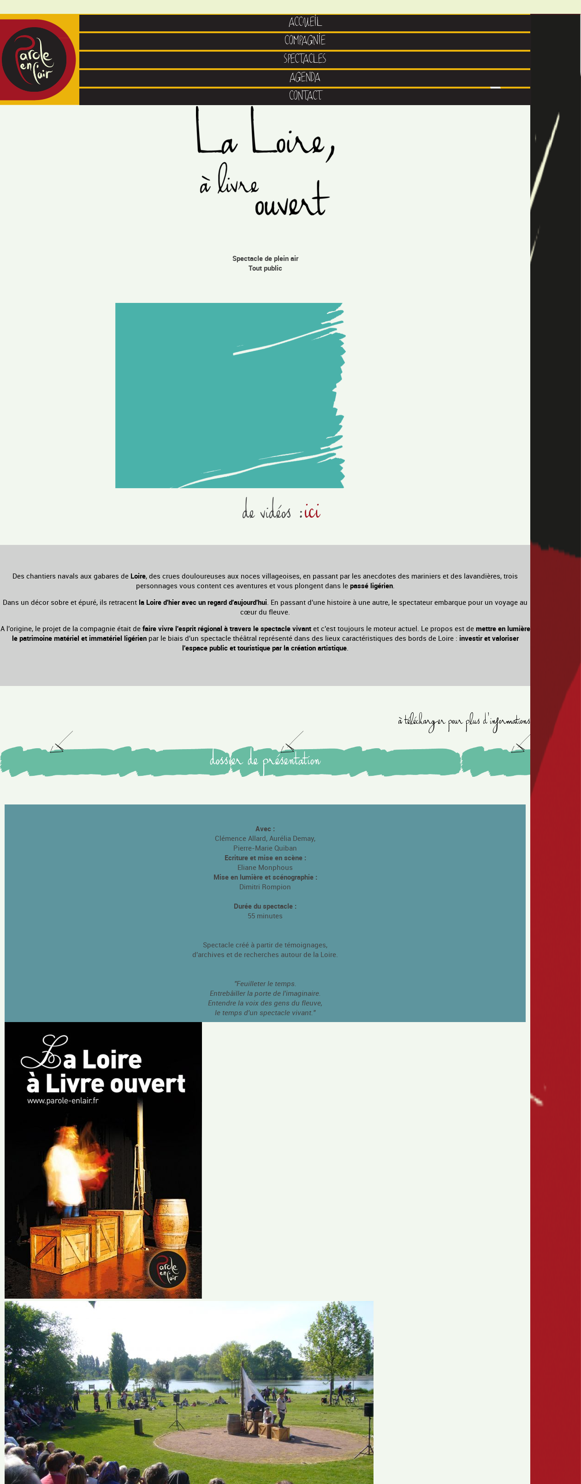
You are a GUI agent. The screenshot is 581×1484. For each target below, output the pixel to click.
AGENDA (305, 78)
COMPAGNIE (305, 41)
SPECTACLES (305, 60)
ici (312, 513)
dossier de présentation (265, 762)
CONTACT (305, 97)
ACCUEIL (305, 23)
